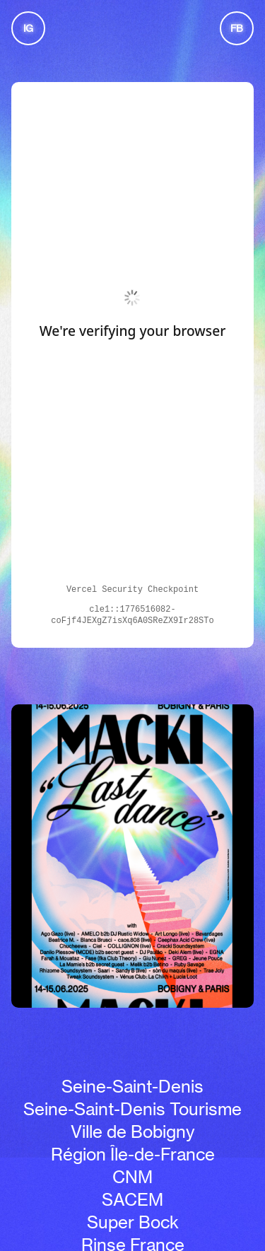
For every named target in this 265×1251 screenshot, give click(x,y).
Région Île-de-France (133, 1154)
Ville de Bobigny (132, 1132)
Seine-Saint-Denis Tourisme (132, 1109)
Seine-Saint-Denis (132, 1086)
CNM (132, 1177)
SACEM (132, 1199)
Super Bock (133, 1222)
